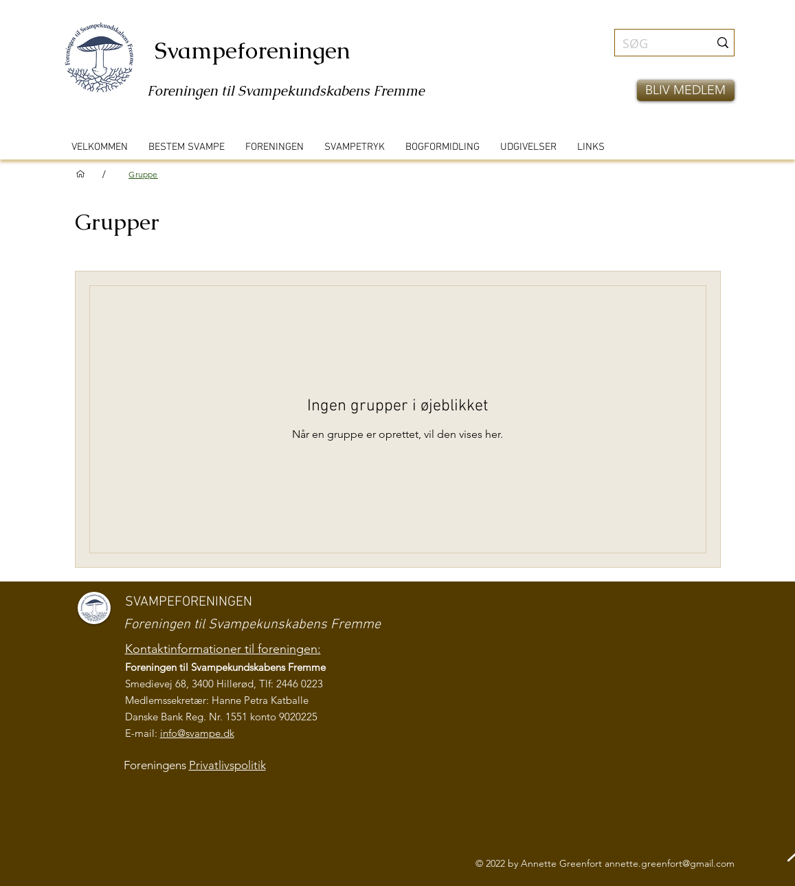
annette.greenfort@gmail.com (670, 863)
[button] (686, 90)
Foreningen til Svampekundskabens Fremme (286, 91)
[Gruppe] (143, 174)
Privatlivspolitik (227, 765)
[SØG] (656, 44)
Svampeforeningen (252, 50)
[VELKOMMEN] (80, 174)
